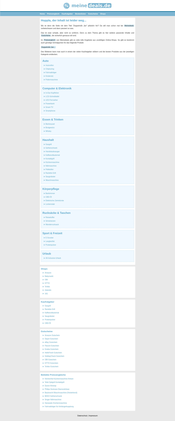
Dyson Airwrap (50, 386)
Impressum (93, 416)
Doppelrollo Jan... (48, 47)
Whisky (48, 131)
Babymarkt (49, 276)
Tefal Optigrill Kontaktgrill (54, 382)
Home (42, 14)
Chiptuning (50, 69)
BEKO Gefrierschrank (53, 396)
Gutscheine (93, 14)
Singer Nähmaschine (53, 400)
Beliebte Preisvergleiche (53, 375)
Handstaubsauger (53, 151)
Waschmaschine (52, 180)
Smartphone (50, 111)
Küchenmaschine (52, 162)
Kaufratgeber (67, 14)
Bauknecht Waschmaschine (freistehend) (61, 393)
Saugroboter (50, 177)
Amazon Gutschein (52, 335)
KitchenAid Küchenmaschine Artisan (59, 379)
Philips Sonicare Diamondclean (57, 389)
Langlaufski (50, 241)
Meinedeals (129, 26)
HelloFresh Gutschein (53, 353)
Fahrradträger (51, 72)
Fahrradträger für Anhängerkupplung (59, 406)
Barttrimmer (50, 193)
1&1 (46, 294)
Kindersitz (49, 76)
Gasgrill (49, 144)
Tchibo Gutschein (51, 366)
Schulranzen (50, 221)
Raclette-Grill (51, 173)
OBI (46, 280)
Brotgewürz (50, 128)
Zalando (48, 290)
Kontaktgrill (50, 159)
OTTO (47, 283)
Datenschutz (82, 416)
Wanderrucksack (52, 224)
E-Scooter (49, 238)
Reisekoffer (50, 217)
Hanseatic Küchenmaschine (56, 403)
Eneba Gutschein (51, 349)
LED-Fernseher (52, 100)
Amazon (48, 273)
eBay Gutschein (51, 342)
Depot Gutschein (51, 339)
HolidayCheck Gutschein (54, 356)
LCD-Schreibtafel (52, 96)
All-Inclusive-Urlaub (53, 258)
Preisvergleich (53, 14)
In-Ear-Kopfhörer (52, 93)
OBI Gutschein (50, 360)
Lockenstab (50, 204)
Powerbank (50, 104)
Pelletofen (49, 169)
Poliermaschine (52, 80)
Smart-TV (49, 107)
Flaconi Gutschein (52, 346)
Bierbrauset (50, 124)
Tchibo (47, 287)
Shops (103, 14)
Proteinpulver (51, 245)
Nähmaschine (51, 166)
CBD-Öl (49, 197)
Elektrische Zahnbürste (55, 200)
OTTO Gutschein (51, 363)
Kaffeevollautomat (53, 155)
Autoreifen (50, 65)
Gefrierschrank (51, 148)
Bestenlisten (80, 14)
